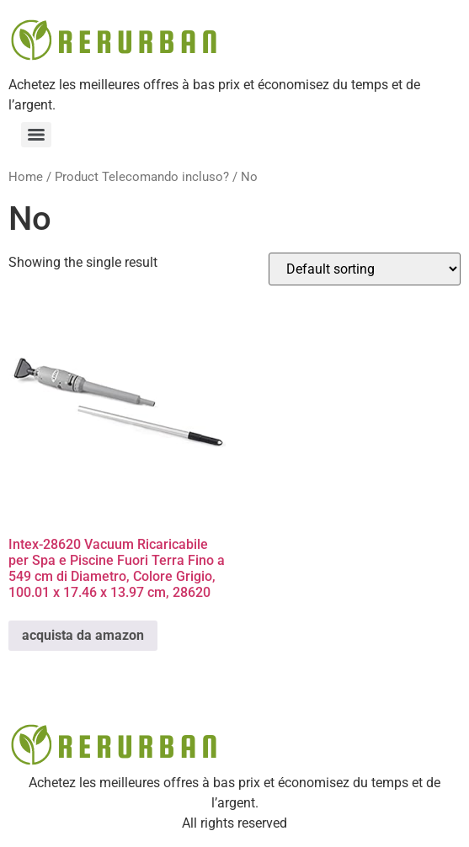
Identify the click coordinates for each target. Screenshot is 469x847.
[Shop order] (365, 269)
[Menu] (36, 134)
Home (25, 176)
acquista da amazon (83, 635)
